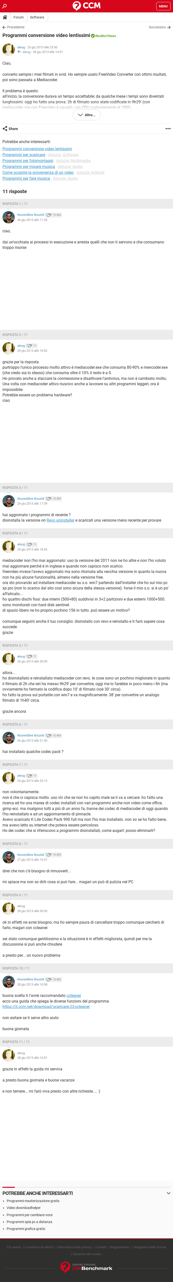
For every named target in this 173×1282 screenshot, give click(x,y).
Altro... (89, 115)
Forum (19, 17)
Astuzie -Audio (70, 166)
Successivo (157, 27)
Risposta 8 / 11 (15, 844)
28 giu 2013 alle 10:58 (32, 984)
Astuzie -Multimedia (73, 160)
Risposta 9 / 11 (15, 895)
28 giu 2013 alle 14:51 (48, 52)
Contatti (100, 1247)
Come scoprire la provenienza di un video (38, 172)
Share (13, 129)
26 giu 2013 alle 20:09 (32, 661)
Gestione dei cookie (87, 1254)
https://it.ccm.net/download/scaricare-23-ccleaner (46, 1006)
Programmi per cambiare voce (29, 1215)
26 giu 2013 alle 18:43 (32, 549)
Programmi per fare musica (26, 178)
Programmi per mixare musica (28, 166)
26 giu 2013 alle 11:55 (32, 220)
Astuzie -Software (63, 154)
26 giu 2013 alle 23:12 (32, 781)
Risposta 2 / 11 (15, 335)
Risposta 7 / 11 (15, 765)
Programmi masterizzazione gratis (33, 1201)
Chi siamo (14, 1247)
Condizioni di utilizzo (39, 1247)
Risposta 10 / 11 (16, 968)
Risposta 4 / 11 (15, 533)
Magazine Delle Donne (150, 1247)
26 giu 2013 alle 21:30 (32, 740)
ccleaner (74, 995)
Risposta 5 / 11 (15, 645)
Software (37, 17)
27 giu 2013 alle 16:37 (32, 859)
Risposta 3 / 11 (15, 488)
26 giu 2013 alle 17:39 (32, 503)
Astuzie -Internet (90, 172)
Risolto (100, 36)
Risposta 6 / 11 (15, 724)
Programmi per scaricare (23, 154)
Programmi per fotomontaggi (27, 160)
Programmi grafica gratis (26, 1229)
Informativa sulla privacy (74, 1247)
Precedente (15, 27)
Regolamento (119, 1247)
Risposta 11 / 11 (16, 1042)
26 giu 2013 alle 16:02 (32, 350)
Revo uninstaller (60, 520)
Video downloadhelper (24, 1208)
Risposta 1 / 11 (15, 204)
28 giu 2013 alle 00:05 (32, 911)
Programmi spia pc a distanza (29, 1222)
